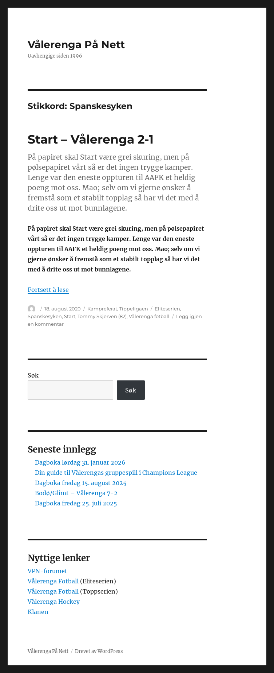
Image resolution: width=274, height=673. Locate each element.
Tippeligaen (133, 309)
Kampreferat (102, 309)
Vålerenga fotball (149, 316)
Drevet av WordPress (99, 651)
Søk (33, 375)
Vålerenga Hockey (54, 601)
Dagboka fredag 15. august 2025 (81, 482)
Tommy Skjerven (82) (102, 316)
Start (69, 316)
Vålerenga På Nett (76, 44)
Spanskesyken (45, 316)
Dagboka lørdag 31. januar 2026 (80, 462)
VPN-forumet (47, 571)
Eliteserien (167, 309)
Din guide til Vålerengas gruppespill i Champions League (116, 472)
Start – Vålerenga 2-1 (91, 139)
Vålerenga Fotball (54, 581)
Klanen (38, 611)
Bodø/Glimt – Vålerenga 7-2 (76, 493)
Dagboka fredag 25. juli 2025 (76, 503)
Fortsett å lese (48, 289)
